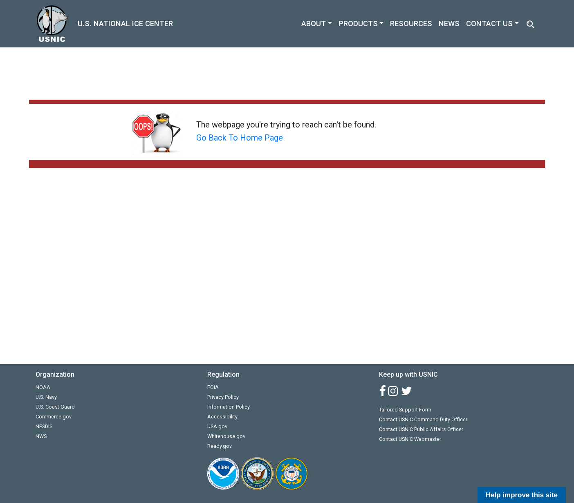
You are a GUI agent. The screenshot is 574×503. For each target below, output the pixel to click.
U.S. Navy (46, 397)
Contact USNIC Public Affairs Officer (421, 429)
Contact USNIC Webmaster (410, 439)
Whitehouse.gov (226, 436)
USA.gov (217, 426)
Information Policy (228, 407)
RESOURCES (411, 23)
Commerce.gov (54, 417)
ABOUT (313, 23)
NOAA (43, 387)
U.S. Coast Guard (55, 407)
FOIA (213, 387)
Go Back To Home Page (239, 138)
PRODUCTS (358, 23)
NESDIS (44, 426)
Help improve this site (522, 495)
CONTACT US (489, 23)
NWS (41, 436)
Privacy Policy (223, 397)
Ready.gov (219, 446)
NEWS (449, 23)
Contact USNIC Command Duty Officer (423, 419)
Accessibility (222, 417)
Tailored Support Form (405, 410)
